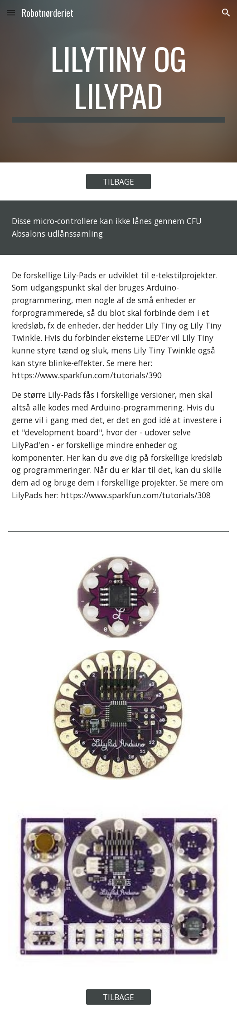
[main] (118, 81)
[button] (11, 12)
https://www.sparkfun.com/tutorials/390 (87, 375)
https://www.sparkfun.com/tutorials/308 (136, 495)
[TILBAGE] (118, 182)
